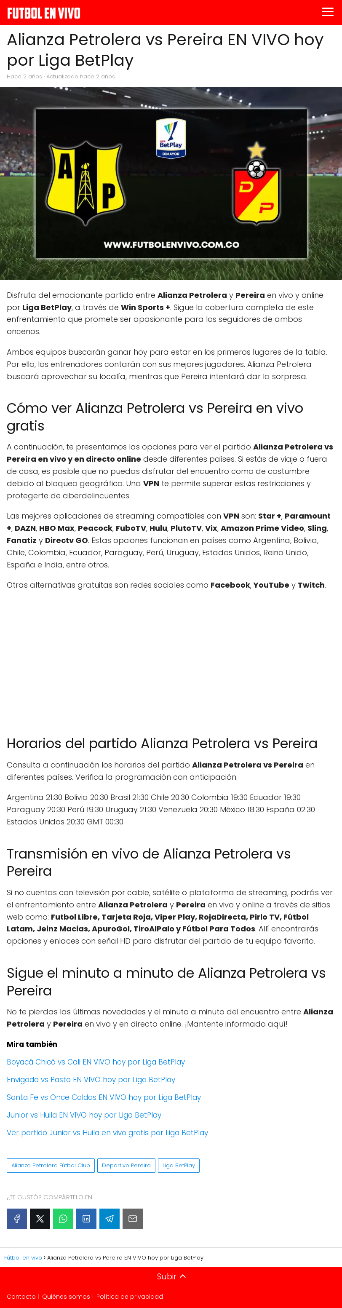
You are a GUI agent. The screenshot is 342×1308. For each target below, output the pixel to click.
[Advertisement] (171, 659)
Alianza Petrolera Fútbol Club (50, 1165)
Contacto (21, 1296)
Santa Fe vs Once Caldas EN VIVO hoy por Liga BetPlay (104, 1097)
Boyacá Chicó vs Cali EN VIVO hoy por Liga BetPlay (96, 1062)
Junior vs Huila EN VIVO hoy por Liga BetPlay (84, 1115)
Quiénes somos (66, 1296)
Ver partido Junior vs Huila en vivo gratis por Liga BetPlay (107, 1133)
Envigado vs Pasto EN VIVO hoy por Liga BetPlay (91, 1080)
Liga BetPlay (179, 1165)
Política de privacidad (129, 1296)
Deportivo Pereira (126, 1165)
